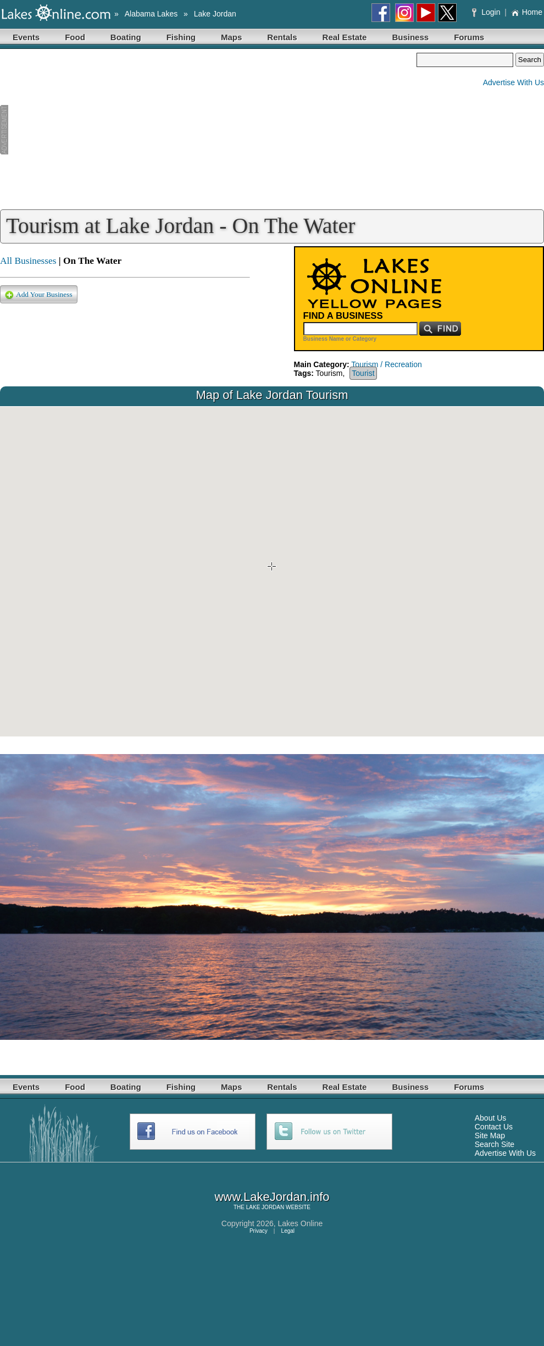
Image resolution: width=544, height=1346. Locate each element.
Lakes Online (300, 1223)
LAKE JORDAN (265, 1207)
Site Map (490, 1135)
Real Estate (345, 37)
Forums (469, 37)
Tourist (363, 373)
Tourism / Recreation (386, 364)
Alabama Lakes (151, 13)
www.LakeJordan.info (271, 1197)
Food (75, 37)
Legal (288, 1231)
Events (26, 37)
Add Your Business (39, 295)
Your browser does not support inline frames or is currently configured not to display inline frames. (272, 571)
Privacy (258, 1231)
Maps (231, 37)
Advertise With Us (513, 82)
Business (410, 37)
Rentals (282, 37)
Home (526, 12)
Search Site (494, 1144)
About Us (491, 1118)
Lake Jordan (215, 13)
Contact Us (494, 1126)
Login (487, 12)
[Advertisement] (208, 130)
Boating (125, 37)
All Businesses (28, 261)
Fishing (181, 37)
